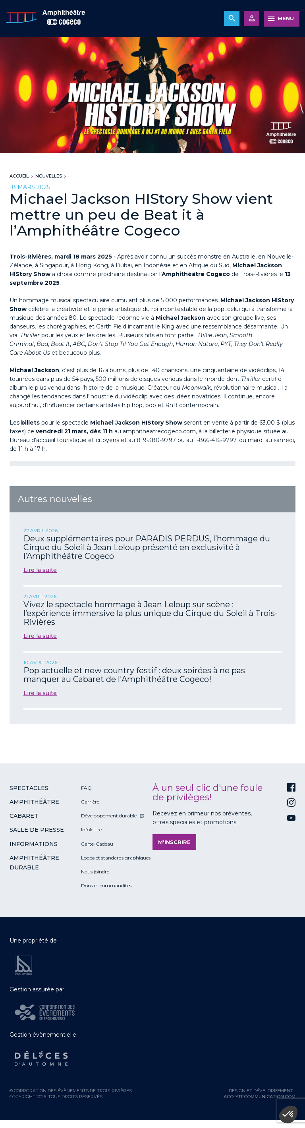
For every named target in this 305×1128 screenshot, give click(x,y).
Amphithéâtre (34, 801)
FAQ (86, 788)
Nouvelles (48, 176)
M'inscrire (174, 842)
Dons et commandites (106, 885)
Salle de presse (37, 829)
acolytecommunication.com (259, 1096)
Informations (34, 844)
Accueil (19, 176)
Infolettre (91, 829)
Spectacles (29, 788)
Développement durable (109, 816)
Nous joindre (95, 872)
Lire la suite (40, 570)
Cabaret (24, 815)
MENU (286, 18)
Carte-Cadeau (97, 844)
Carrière (90, 802)
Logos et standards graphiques (116, 858)
